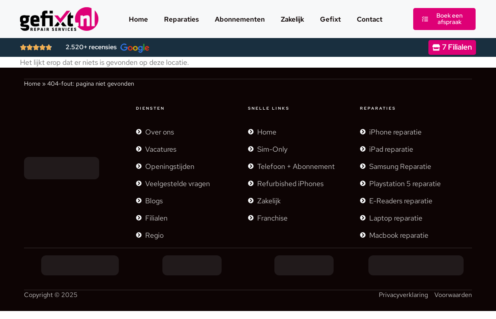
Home (138, 19)
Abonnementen (240, 19)
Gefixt (330, 19)
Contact (369, 19)
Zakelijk (292, 19)
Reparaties (181, 19)
